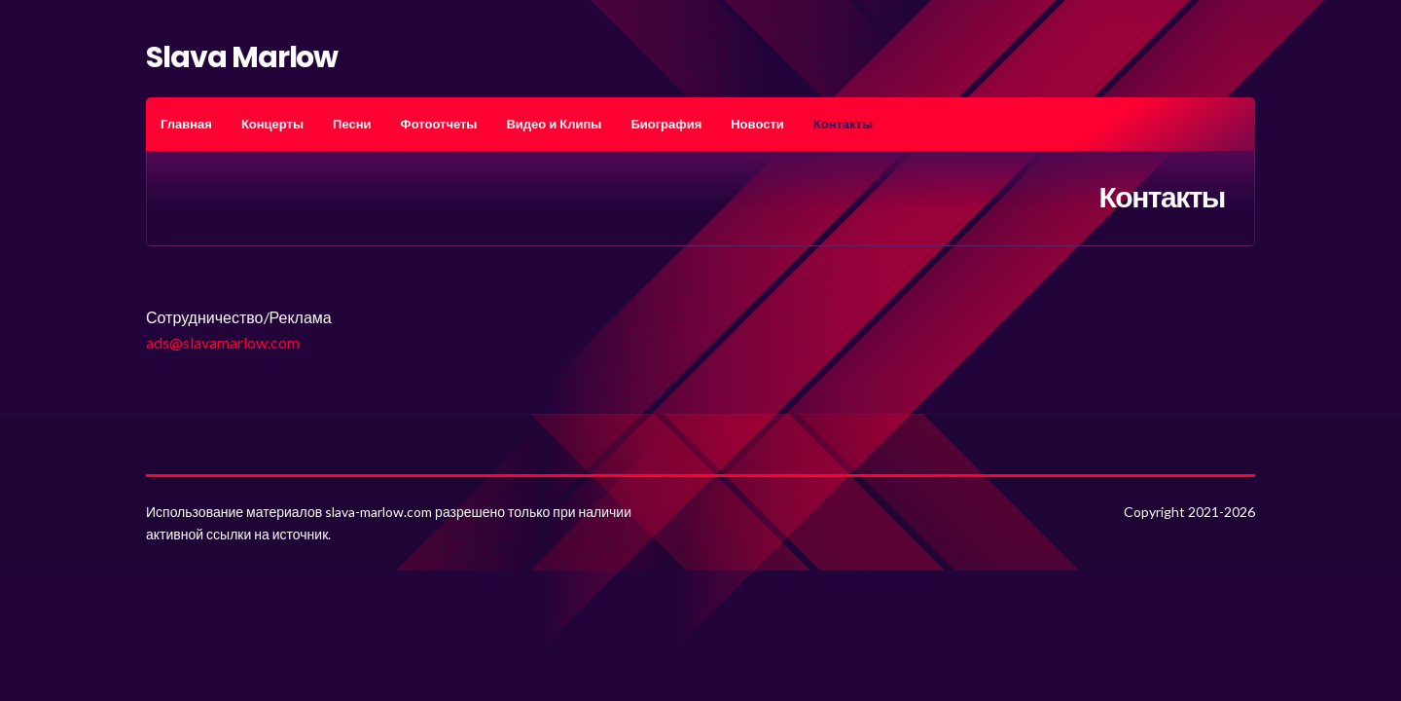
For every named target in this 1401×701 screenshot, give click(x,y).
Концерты (272, 123)
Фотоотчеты (439, 123)
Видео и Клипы (553, 123)
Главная (186, 123)
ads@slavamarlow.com (223, 342)
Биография (665, 123)
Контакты (843, 123)
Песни (352, 123)
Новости (757, 123)
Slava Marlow (242, 57)
